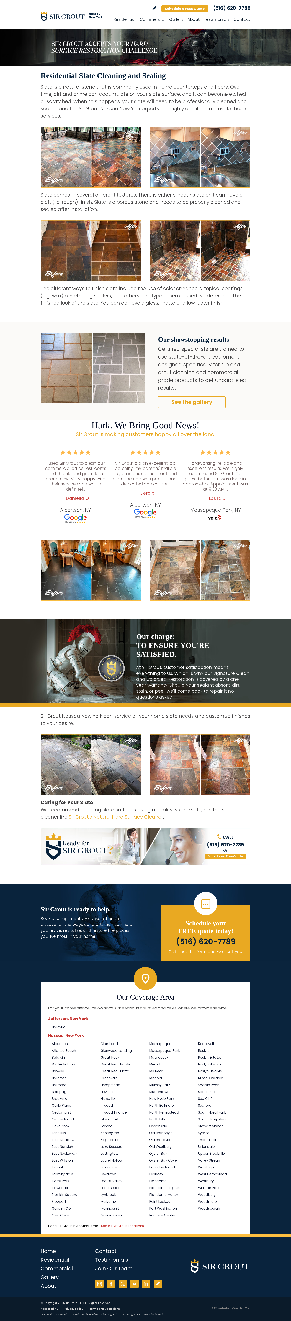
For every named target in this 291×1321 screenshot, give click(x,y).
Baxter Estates (63, 1064)
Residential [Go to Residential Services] (124, 19)
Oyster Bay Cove (163, 1160)
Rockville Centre (162, 1215)
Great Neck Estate (115, 1064)
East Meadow (63, 1139)
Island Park (110, 1119)
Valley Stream (209, 1160)
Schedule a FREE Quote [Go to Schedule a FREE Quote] (185, 8)
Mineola (155, 1078)
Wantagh (206, 1167)
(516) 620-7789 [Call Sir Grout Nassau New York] (231, 8)
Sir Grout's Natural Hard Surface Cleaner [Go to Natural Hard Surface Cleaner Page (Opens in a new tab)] (116, 817)
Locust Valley (111, 1181)
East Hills (59, 1133)
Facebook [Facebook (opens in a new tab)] (111, 1284)
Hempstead (110, 1085)
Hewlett (107, 1091)
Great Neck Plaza (115, 1071)
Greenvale (109, 1078)
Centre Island (63, 1119)
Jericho (106, 1126)
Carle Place (61, 1105)
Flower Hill (60, 1187)
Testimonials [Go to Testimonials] (216, 19)
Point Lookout (160, 1201)
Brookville (59, 1098)
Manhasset (110, 1208)
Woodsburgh (209, 1208)
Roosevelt (206, 1043)
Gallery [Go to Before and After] (176, 19)
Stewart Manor (210, 1126)
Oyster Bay (158, 1153)
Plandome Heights (164, 1187)
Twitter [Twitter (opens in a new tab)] (123, 1284)
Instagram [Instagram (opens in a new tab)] (99, 1284)
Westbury (206, 1181)
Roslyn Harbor (209, 1064)
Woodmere (207, 1201)
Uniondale (206, 1146)
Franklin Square (64, 1194)
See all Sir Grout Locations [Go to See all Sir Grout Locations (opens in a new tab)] (122, 1225)
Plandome (157, 1181)
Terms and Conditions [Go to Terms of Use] (104, 1309)
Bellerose (59, 1078)
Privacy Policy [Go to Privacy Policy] (73, 1309)
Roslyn (203, 1050)
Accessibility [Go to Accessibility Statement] (49, 1309)
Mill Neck (156, 1071)
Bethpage (60, 1091)
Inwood (107, 1105)
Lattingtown (110, 1153)
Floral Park (60, 1181)
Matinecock (158, 1057)
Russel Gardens (211, 1078)
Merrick (155, 1064)
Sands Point (208, 1091)
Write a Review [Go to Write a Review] (154, 8)
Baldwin (58, 1057)
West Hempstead (212, 1174)
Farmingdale (62, 1174)
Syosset (204, 1133)
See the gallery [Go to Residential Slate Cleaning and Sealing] (191, 402)
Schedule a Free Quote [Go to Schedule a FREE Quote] (225, 856)
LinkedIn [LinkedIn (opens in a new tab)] (146, 1284)
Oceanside (158, 1126)
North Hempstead (164, 1112)
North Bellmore (161, 1105)
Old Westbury (160, 1146)
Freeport (59, 1201)
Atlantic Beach (64, 1050)
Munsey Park (159, 1085)
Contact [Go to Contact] (241, 19)
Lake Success (111, 1146)
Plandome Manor (163, 1194)
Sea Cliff (205, 1098)
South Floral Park (212, 1112)
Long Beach (110, 1187)
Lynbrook (108, 1194)
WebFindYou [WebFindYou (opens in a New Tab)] (241, 1308)
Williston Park (208, 1187)
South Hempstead (213, 1119)
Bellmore (59, 1085)
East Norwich (62, 1146)
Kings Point (109, 1139)
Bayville (58, 1071)
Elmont (57, 1167)
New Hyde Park (161, 1098)
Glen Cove (60, 1215)
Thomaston (207, 1139)
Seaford (205, 1105)
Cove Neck (60, 1126)
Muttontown (159, 1091)
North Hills (157, 1119)
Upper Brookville (211, 1153)
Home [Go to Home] (48, 1251)
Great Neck (110, 1057)
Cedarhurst (61, 1112)
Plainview (156, 1174)
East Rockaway (64, 1153)
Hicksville (108, 1098)
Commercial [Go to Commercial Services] (152, 19)
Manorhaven (111, 1215)
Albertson (60, 1043)
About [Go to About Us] (193, 19)
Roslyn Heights (210, 1071)
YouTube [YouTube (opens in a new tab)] (134, 1284)
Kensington (110, 1133)
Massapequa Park (164, 1050)
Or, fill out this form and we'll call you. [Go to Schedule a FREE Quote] (206, 951)
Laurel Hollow (111, 1160)
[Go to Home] (74, 16)
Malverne (108, 1201)
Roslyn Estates (210, 1057)
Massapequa (160, 1043)
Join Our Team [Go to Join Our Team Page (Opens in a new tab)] (114, 1268)
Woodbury (207, 1194)
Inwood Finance (114, 1112)
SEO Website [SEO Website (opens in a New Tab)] (220, 1308)
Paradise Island (162, 1167)
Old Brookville (160, 1139)
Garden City (62, 1208)
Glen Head (109, 1043)
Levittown (108, 1174)
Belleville (58, 1027)
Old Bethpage (161, 1133)
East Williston (62, 1160)
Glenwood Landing (116, 1050)
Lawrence (109, 1167)
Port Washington (163, 1208)
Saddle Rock (208, 1085)
